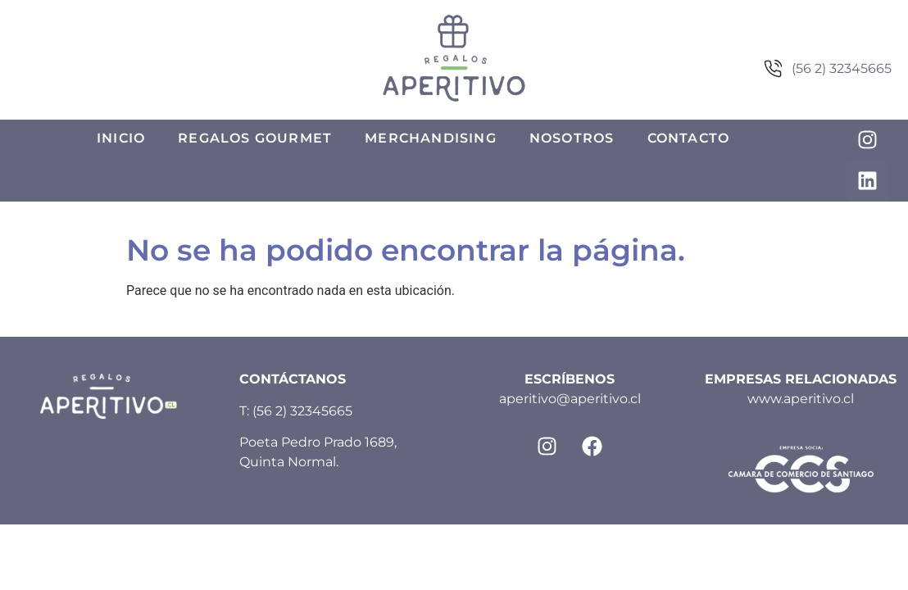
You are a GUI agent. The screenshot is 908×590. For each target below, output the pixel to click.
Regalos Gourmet (255, 138)
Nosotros (572, 138)
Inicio (121, 138)
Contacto (688, 138)
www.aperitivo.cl (800, 398)
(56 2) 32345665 (302, 411)
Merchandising (431, 138)
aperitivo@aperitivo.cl (570, 398)
